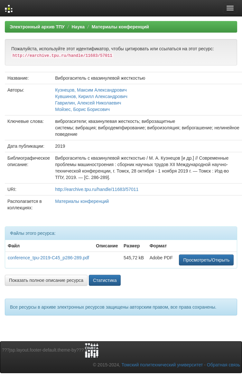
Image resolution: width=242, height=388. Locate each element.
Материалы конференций (120, 26)
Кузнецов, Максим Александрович (91, 90)
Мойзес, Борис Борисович (82, 109)
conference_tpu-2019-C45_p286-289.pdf (48, 257)
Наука (77, 26)
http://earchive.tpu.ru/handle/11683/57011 (96, 189)
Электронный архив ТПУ (37, 26)
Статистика (105, 280)
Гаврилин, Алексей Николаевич (88, 102)
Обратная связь (223, 364)
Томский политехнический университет (162, 364)
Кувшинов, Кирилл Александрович (91, 96)
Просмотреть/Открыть (206, 260)
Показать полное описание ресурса (46, 280)
